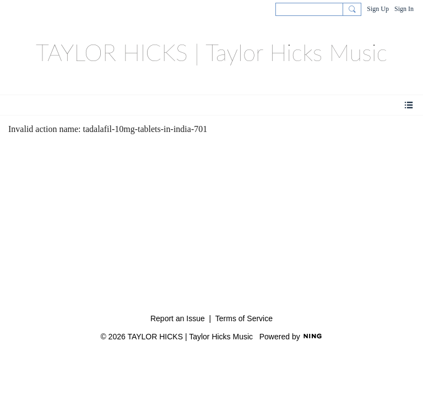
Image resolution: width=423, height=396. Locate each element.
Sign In (404, 9)
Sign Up (378, 9)
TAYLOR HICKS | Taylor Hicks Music (211, 52)
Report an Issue (177, 318)
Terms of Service (244, 318)
